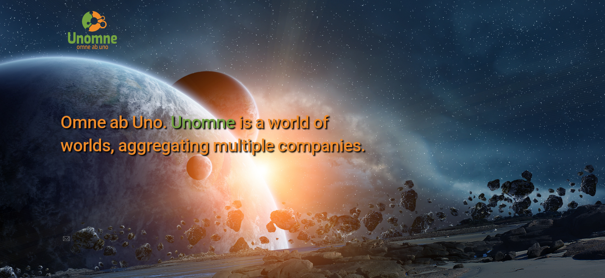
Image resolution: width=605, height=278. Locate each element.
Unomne (203, 122)
